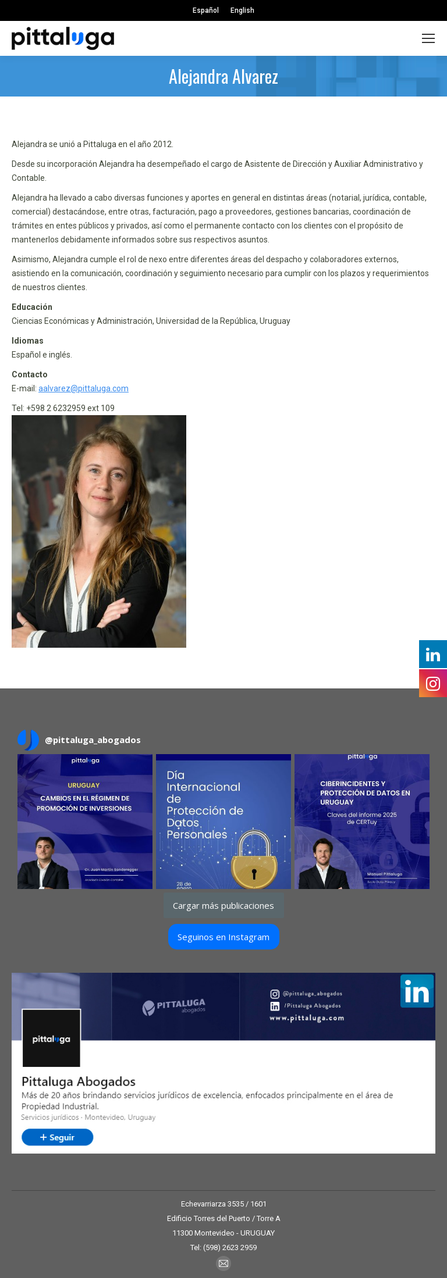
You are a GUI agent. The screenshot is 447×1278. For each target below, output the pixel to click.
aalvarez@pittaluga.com (83, 388)
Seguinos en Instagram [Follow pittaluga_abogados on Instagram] (223, 937)
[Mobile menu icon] (428, 38)
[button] (84, 821)
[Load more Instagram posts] (224, 905)
